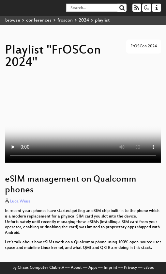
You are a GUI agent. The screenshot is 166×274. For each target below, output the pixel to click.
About (76, 268)
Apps (92, 268)
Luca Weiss (20, 201)
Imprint (110, 268)
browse (12, 20)
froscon (65, 20)
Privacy (130, 268)
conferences (39, 20)
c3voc (148, 268)
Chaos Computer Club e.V (41, 268)
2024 (84, 20)
